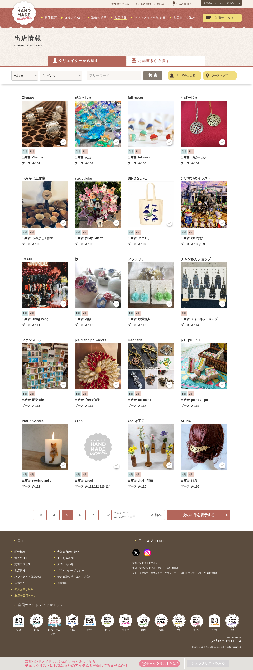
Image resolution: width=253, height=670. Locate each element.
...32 (106, 515)
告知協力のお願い (121, 4)
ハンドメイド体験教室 (150, 17)
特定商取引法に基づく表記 (73, 576)
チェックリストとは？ (160, 664)
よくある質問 (143, 4)
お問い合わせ (162, 4)
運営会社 (62, 583)
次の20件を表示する (205, 515)
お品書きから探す (154, 61)
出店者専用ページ (186, 4)
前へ (156, 515)
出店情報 (120, 17)
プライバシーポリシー (70, 570)
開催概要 (51, 17)
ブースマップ (220, 75)
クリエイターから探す (78, 61)
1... (28, 515)
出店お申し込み (184, 17)
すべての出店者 (185, 75)
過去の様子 (99, 17)
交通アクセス (74, 17)
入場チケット (224, 17)
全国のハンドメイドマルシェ (220, 3)
